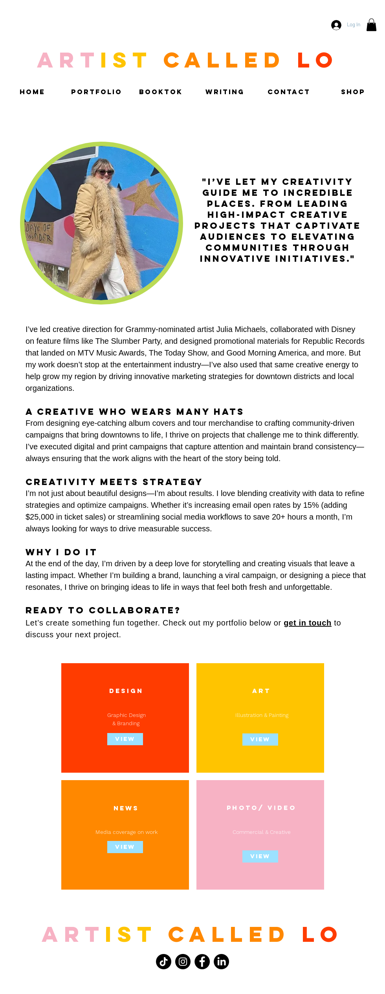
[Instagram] (183, 961)
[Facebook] (202, 961)
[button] (371, 24)
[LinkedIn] (221, 961)
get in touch (308, 622)
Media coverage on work (126, 832)
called (229, 934)
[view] (125, 739)
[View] (125, 847)
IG (132, 691)
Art (73, 934)
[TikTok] (163, 961)
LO (322, 934)
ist (131, 934)
